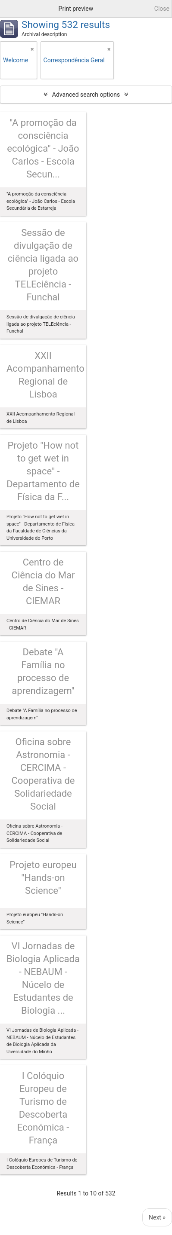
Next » (157, 1217)
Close (161, 8)
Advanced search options (86, 94)
